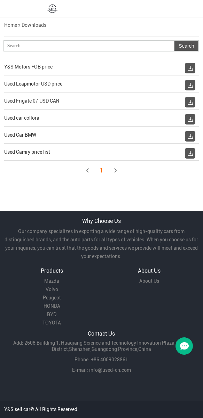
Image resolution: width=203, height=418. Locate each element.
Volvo (52, 289)
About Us (149, 281)
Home (10, 25)
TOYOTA (51, 322)
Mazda (51, 281)
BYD (51, 314)
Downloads (34, 25)
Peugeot (52, 297)
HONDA (52, 306)
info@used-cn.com (110, 370)
